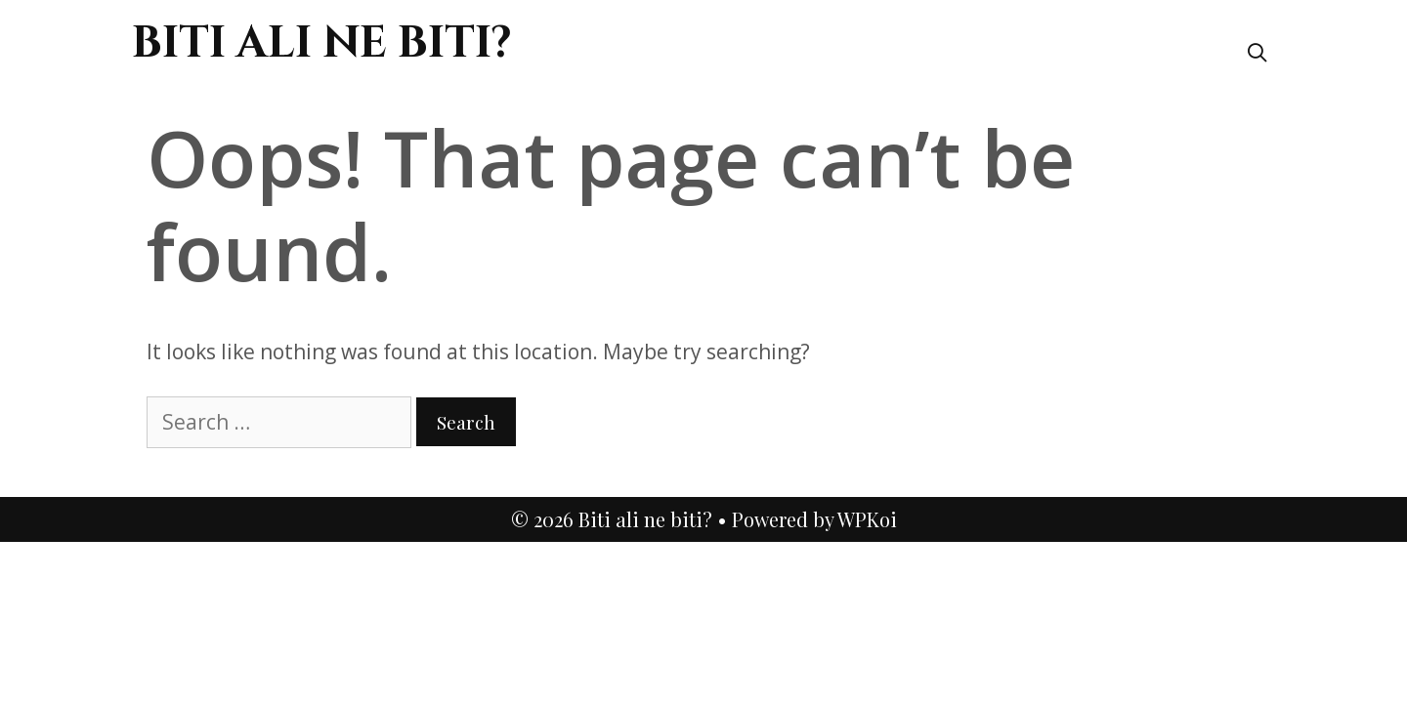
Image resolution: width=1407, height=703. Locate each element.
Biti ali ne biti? (322, 43)
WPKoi (867, 519)
